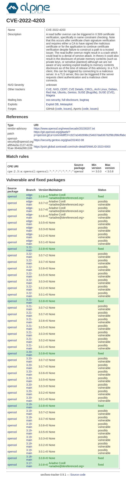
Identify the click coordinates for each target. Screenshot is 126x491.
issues (67, 108)
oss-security (53, 99)
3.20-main (29, 354)
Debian (112, 89)
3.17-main (29, 465)
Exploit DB (52, 104)
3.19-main (29, 406)
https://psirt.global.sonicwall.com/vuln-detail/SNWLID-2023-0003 (72, 146)
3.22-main (29, 249)
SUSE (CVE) (106, 92)
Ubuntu (62, 92)
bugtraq (84, 99)
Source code (78, 475)
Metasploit (66, 104)
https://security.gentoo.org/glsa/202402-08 (59, 140)
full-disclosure (70, 99)
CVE (49, 89)
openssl (12, 196)
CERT (63, 89)
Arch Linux (100, 89)
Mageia (50, 95)
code (59, 108)
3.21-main (29, 301)
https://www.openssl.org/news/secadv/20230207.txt (64, 128)
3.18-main (29, 458)
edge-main (29, 197)
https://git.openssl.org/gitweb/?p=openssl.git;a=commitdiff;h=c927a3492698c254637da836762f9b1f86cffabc (80, 133)
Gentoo (72, 92)
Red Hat (51, 92)
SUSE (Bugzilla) (87, 92)
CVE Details (76, 89)
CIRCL (89, 89)
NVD (56, 89)
